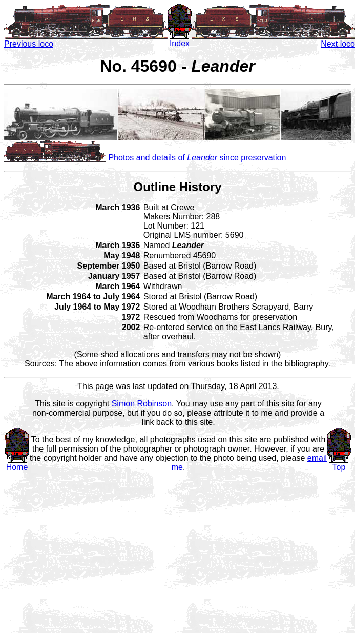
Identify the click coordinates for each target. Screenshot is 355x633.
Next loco (273, 40)
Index (180, 40)
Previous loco (86, 40)
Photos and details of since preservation (145, 157)
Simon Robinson (142, 403)
